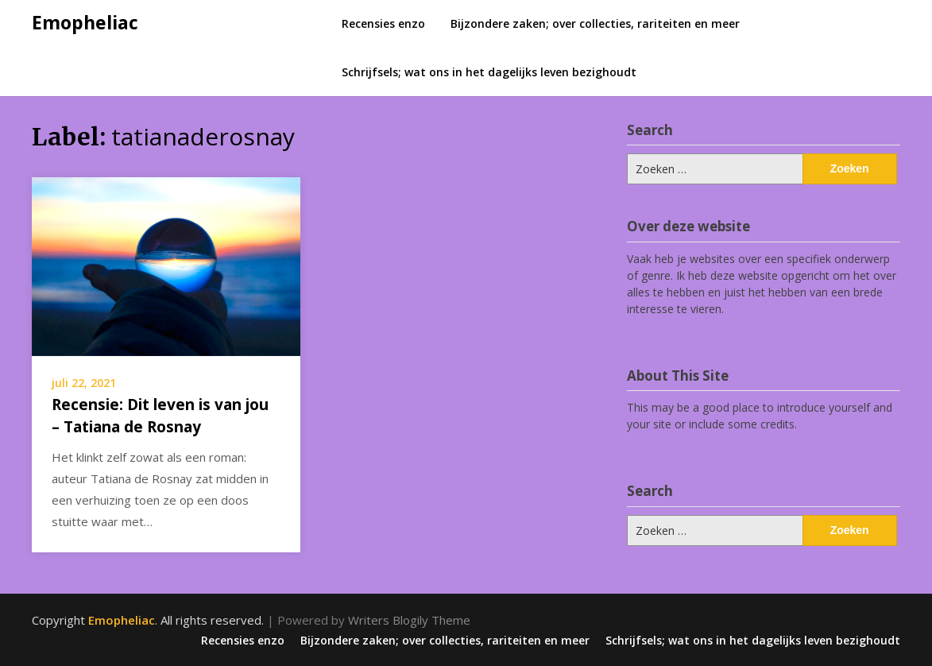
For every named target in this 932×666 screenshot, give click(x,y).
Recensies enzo (383, 23)
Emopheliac (85, 22)
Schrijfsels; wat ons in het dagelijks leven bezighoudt (489, 71)
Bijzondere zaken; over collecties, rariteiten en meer (595, 23)
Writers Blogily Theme (409, 620)
